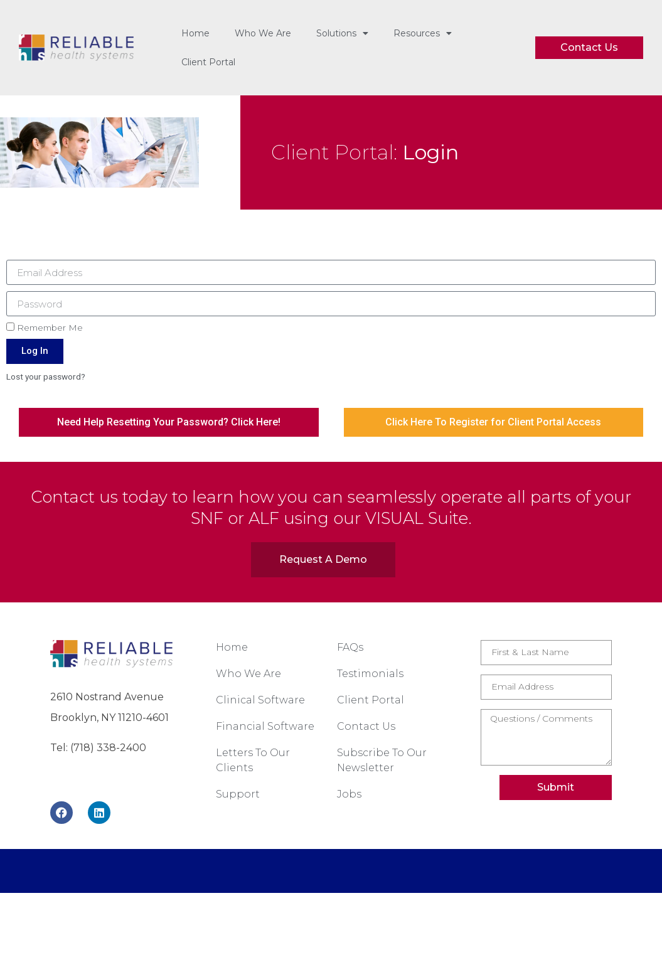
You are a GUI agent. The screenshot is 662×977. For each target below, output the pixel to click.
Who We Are (263, 33)
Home (195, 33)
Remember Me (44, 328)
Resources (422, 33)
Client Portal (208, 62)
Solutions (342, 33)
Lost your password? (45, 376)
